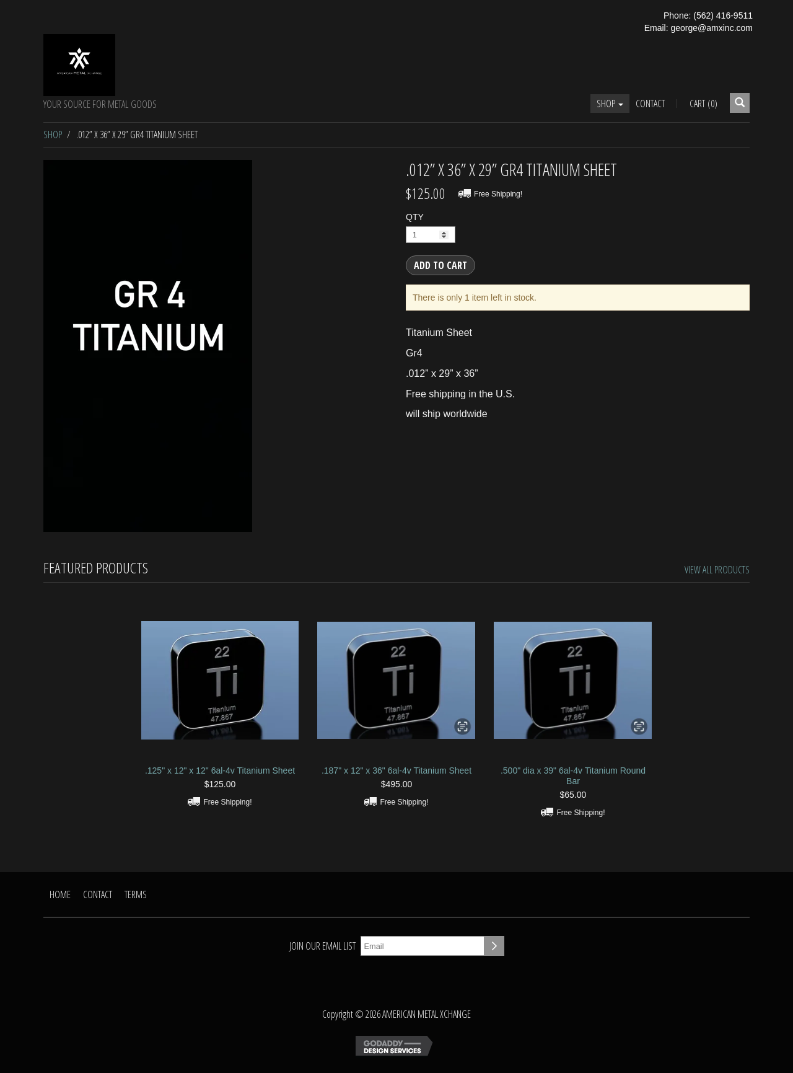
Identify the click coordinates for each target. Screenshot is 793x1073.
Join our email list (322, 946)
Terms (136, 894)
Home (60, 894)
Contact (650, 103)
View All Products (717, 569)
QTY (415, 217)
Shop (610, 103)
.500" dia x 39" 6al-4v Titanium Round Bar (573, 776)
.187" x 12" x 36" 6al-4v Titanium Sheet (396, 770)
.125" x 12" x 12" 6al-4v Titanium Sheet (220, 770)
